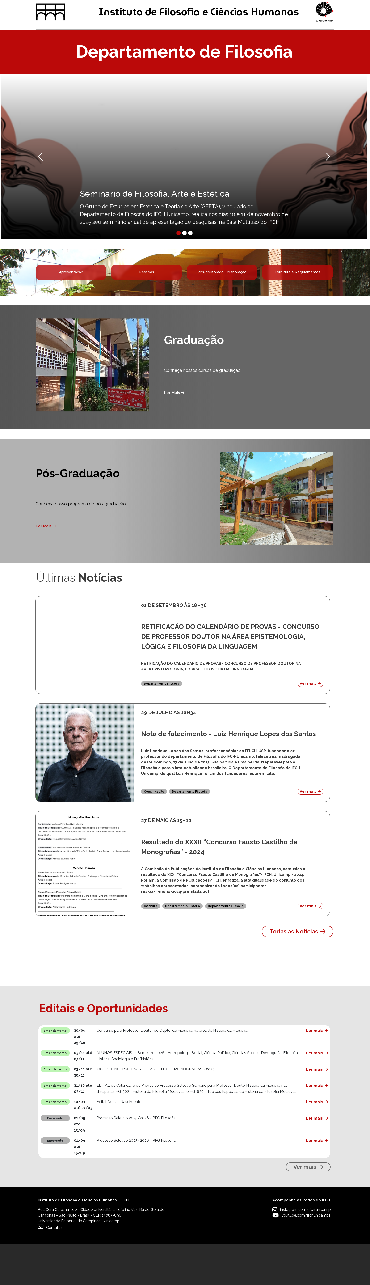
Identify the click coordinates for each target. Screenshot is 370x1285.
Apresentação (71, 307)
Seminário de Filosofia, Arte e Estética (154, 223)
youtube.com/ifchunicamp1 (306, 1256)
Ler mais (314, 1071)
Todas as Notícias (294, 972)
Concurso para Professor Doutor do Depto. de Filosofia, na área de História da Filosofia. (172, 1071)
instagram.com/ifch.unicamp (305, 1250)
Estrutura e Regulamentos (297, 307)
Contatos (50, 1268)
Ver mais (310, 724)
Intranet (145, 7)
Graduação (50, 52)
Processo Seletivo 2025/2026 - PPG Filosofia (136, 1159)
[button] (58, 185)
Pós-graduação (117, 52)
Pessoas (146, 307)
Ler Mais (174, 433)
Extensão (237, 52)
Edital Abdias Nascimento (119, 1142)
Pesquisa (180, 52)
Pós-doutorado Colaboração (222, 307)
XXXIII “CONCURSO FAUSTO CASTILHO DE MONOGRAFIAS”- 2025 (156, 1110)
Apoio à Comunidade (308, 52)
